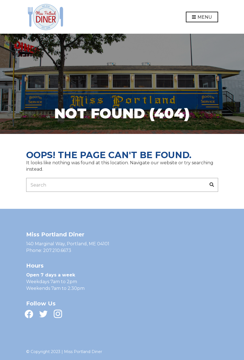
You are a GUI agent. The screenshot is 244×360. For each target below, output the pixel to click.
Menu (202, 17)
